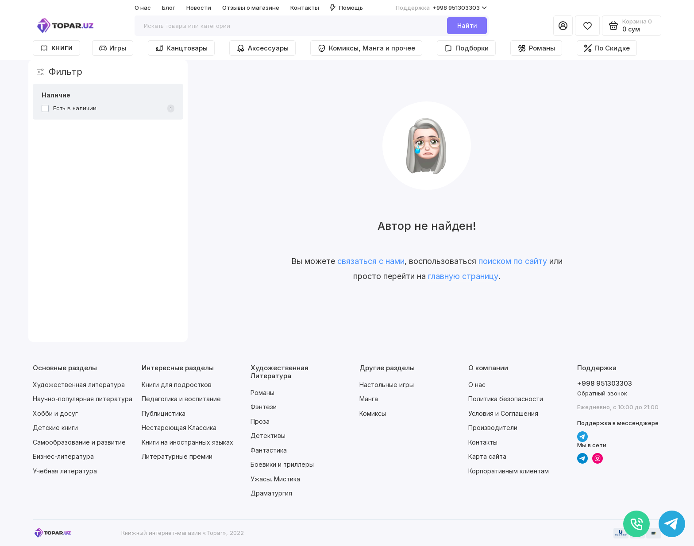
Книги (56, 48)
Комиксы (372, 413)
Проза (260, 421)
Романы (536, 48)
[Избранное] (587, 25)
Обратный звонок (602, 393)
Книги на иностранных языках (187, 442)
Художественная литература (79, 384)
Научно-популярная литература (82, 399)
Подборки (466, 48)
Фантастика (269, 450)
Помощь (346, 7)
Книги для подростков (177, 384)
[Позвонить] (636, 524)
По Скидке (607, 48)
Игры (112, 48)
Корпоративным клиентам (508, 471)
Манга (368, 399)
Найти (467, 25)
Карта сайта (487, 456)
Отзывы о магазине (250, 7)
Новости (198, 7)
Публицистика (163, 413)
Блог (168, 7)
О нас (143, 7)
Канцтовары (181, 48)
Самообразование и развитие (79, 442)
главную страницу (463, 276)
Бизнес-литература (63, 456)
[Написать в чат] (672, 524)
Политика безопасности (505, 399)
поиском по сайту (512, 261)
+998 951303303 (441, 8)
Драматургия (271, 493)
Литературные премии (177, 456)
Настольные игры (386, 384)
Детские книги (55, 427)
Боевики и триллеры (282, 464)
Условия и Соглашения (503, 413)
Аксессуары (262, 48)
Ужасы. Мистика (275, 479)
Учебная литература (65, 471)
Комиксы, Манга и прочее (366, 48)
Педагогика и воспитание (181, 399)
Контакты (304, 7)
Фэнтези (264, 406)
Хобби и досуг (55, 413)
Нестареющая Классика (179, 427)
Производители (492, 427)
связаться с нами (371, 261)
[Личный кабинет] (563, 25)
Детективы (268, 435)
